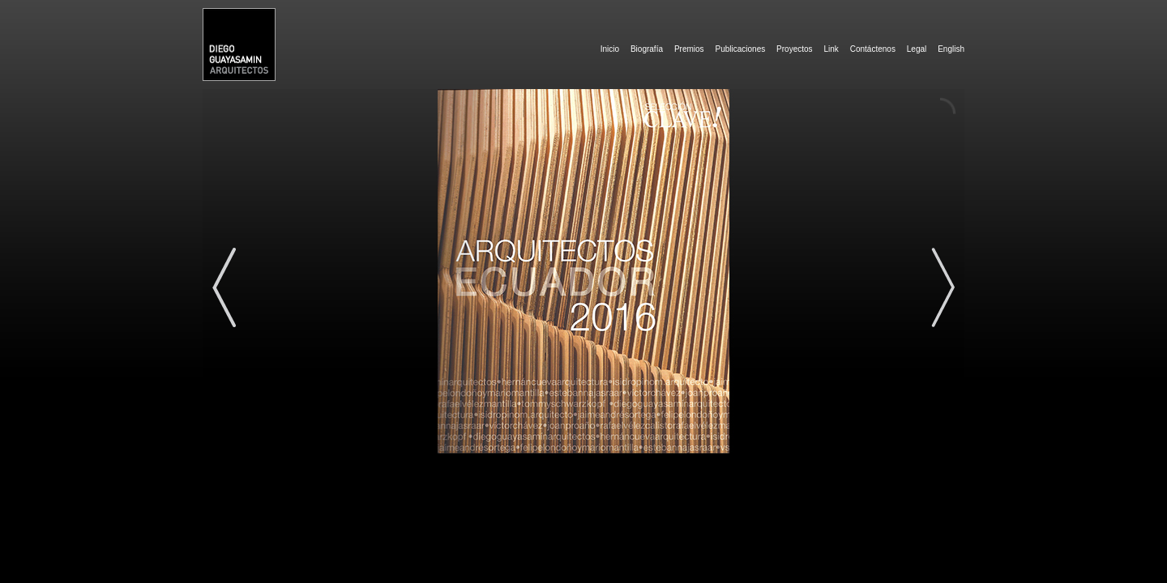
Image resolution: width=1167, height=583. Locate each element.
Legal (916, 49)
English (951, 49)
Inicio (610, 49)
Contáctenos (873, 49)
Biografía (647, 49)
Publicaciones (740, 49)
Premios (689, 49)
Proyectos (794, 49)
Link (830, 49)
